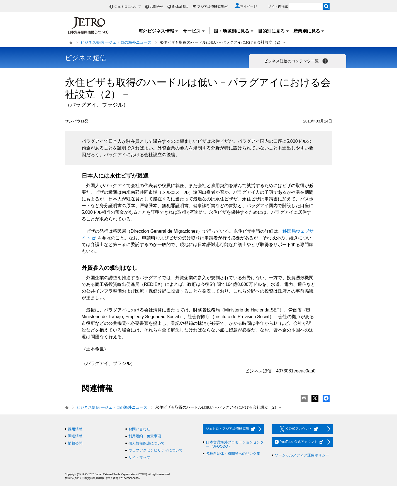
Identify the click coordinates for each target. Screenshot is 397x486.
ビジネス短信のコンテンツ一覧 (296, 61)
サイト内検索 (278, 6)
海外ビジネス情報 (158, 31)
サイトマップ (139, 457)
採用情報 (75, 429)
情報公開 (75, 443)
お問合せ (156, 7)
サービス (194, 31)
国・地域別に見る (234, 31)
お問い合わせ (139, 429)
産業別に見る (309, 31)
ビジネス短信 (85, 58)
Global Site (180, 7)
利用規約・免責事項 (144, 436)
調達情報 (75, 436)
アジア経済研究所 (212, 7)
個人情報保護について (146, 443)
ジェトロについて (127, 7)
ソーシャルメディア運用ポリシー (302, 455)
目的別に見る (273, 31)
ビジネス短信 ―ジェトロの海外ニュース (116, 42)
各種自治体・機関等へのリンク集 (233, 453)
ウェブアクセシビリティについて (155, 450)
